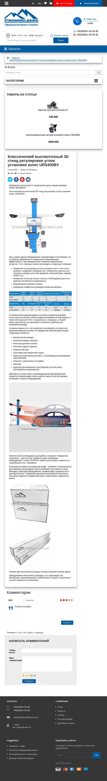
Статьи (60, 715)
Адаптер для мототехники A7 (53, 110)
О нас (59, 707)
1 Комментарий (23, 173)
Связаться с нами (16, 741)
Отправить (29, 681)
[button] (34, 3)
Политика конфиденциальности (22, 745)
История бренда (64, 719)
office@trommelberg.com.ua (26, 717)
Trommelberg (31, 170)
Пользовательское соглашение (22, 749)
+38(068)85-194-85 (86, 31)
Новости (60, 711)
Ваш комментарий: (16, 659)
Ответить (67, 623)
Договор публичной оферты (20, 753)
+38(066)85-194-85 (86, 34)
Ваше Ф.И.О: (12, 651)
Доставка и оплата (65, 723)
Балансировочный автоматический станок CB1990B (53, 135)
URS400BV (20, 194)
